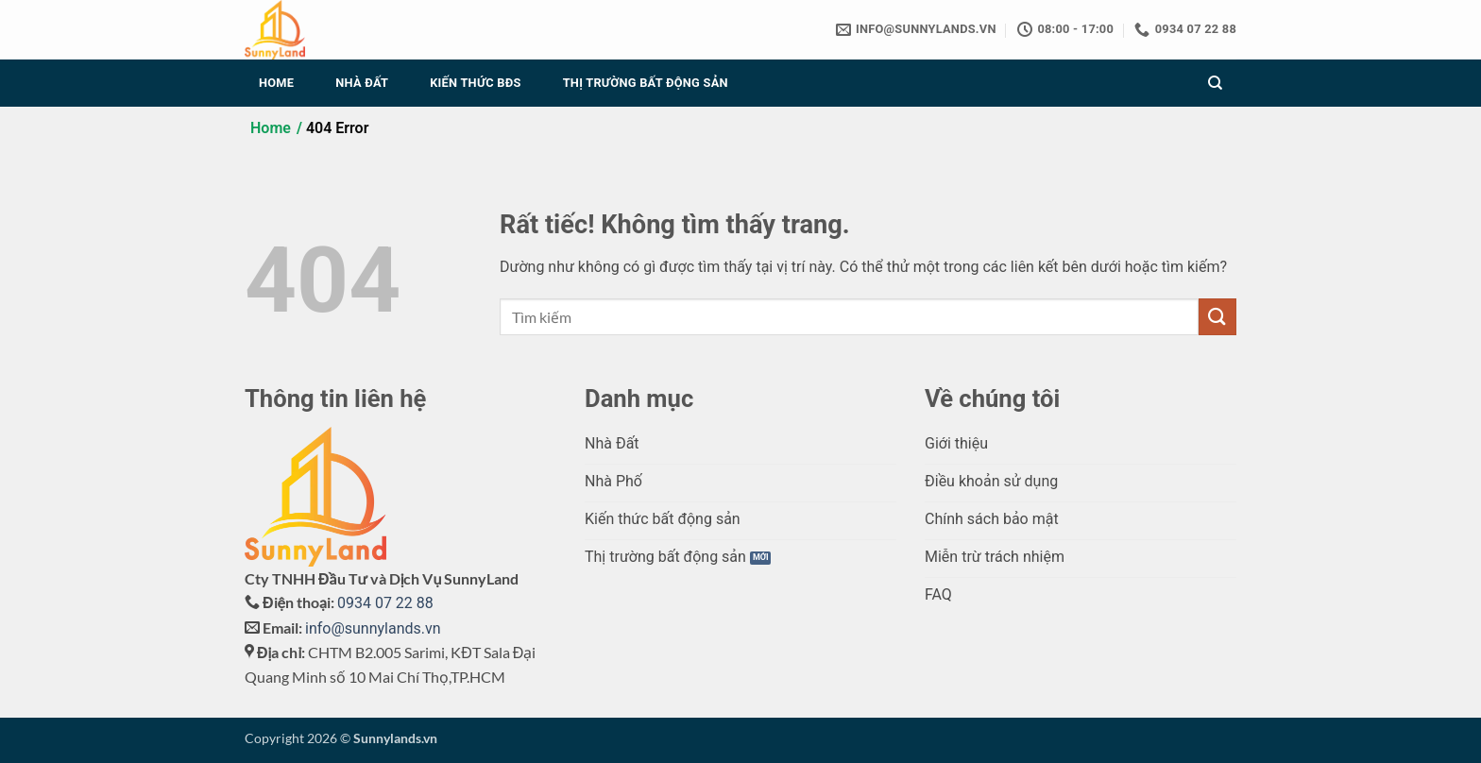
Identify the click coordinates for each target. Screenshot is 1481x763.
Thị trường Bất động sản (645, 83)
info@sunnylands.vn (373, 628)
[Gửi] (1217, 316)
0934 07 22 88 (385, 603)
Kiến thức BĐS (475, 83)
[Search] (1215, 83)
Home (276, 83)
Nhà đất (361, 83)
